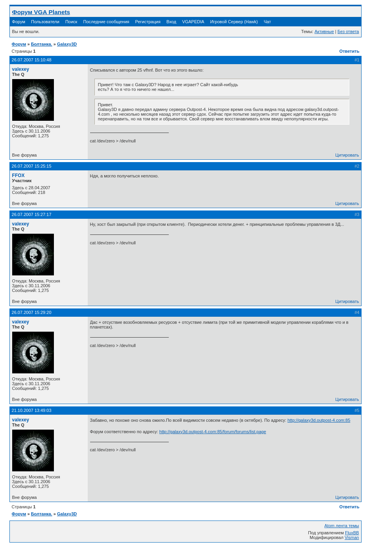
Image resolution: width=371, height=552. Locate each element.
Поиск (71, 21)
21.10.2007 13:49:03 (32, 410)
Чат (267, 21)
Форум (18, 21)
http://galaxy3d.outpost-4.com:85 (319, 420)
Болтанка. (41, 44)
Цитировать (347, 155)
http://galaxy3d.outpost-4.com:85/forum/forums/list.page (212, 431)
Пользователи (45, 21)
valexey (20, 69)
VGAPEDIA (193, 21)
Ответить (350, 51)
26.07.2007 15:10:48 (32, 59)
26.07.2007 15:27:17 (32, 214)
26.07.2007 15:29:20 (32, 312)
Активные (324, 31)
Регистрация (148, 21)
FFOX (18, 175)
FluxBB (352, 532)
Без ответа (348, 31)
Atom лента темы (341, 525)
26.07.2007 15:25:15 (32, 166)
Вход (171, 21)
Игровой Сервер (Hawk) (234, 21)
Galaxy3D (67, 44)
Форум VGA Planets (41, 12)
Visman (352, 537)
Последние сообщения (106, 21)
